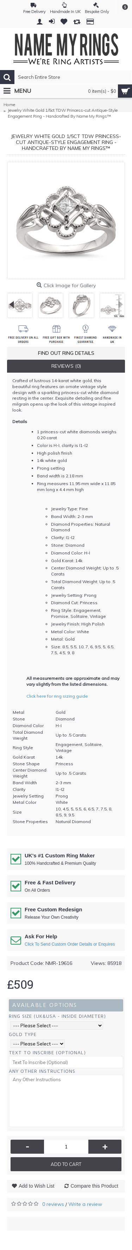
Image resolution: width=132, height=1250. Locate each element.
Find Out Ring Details (66, 353)
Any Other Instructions (42, 1071)
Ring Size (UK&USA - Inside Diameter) (57, 1016)
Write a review (85, 1204)
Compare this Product (94, 1186)
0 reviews (53, 1204)
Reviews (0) (66, 366)
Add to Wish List (36, 1186)
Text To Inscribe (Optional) (47, 1052)
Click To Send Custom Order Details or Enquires (70, 944)
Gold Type (23, 1034)
